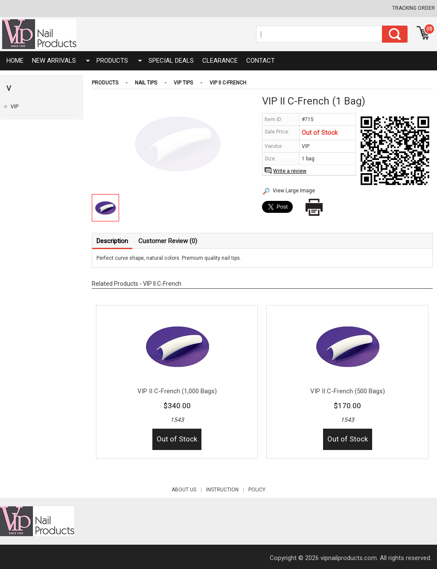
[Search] (319, 34)
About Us (189, 489)
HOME (14, 60)
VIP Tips (183, 83)
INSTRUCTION (227, 489)
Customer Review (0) (167, 241)
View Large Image (294, 191)
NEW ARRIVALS (54, 60)
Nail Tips (146, 83)
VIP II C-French (228, 83)
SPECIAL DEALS (171, 60)
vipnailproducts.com (348, 558)
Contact (260, 60)
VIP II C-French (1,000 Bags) (177, 391)
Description (112, 241)
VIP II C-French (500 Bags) (347, 391)
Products (112, 60)
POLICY (256, 490)
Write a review (289, 171)
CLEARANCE (220, 60)
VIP (14, 107)
